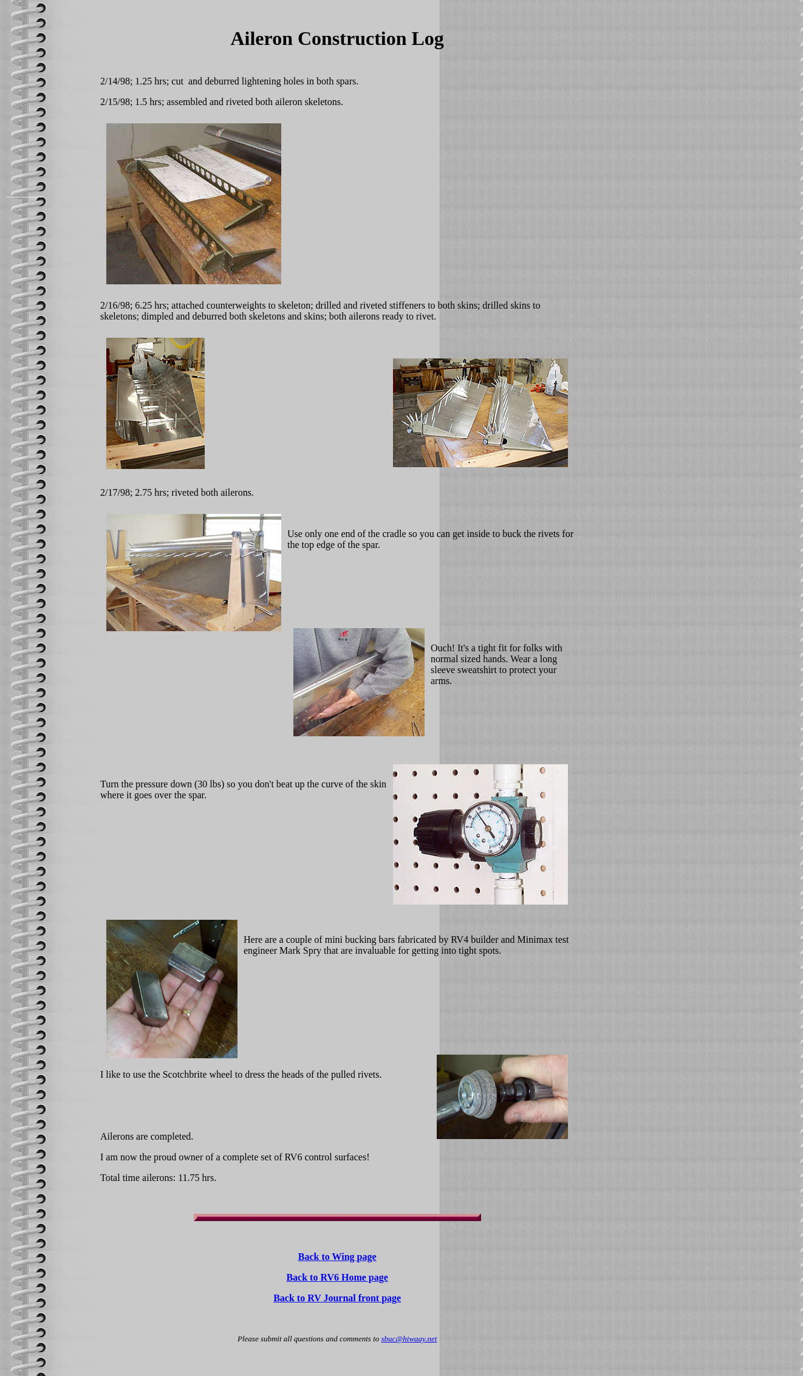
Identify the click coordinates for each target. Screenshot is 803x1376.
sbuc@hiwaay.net (409, 1338)
